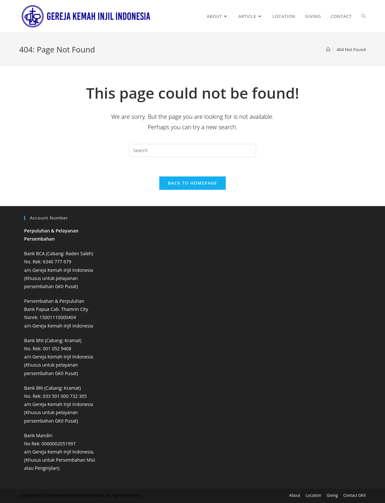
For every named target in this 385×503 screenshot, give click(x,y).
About (294, 495)
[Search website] (364, 16)
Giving (332, 495)
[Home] (328, 49)
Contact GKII (354, 495)
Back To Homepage (192, 183)
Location (313, 495)
